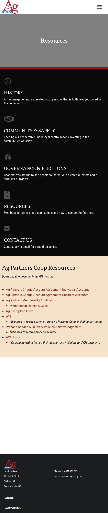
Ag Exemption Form (19, 311)
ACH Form (13, 337)
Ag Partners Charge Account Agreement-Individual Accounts (47, 290)
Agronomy (13, 508)
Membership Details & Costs (29, 306)
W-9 (8, 317)
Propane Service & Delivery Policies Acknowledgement (43, 327)
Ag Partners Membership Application (31, 300)
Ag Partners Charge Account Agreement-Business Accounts (47, 295)
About (10, 498)
